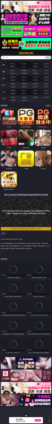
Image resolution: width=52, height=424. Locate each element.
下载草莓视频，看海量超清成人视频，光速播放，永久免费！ (30, 229)
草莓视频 (35, 97)
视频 (3, 72)
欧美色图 (35, 84)
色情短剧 (24, 100)
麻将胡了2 (13, 66)
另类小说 (24, 93)
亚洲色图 (24, 84)
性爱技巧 (46, 93)
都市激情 (13, 90)
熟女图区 (35, 87)
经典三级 (24, 80)
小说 (3, 92)
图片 (3, 85)
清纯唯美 (24, 87)
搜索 (48, 57)
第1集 (3, 233)
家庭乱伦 (24, 90)
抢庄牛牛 (46, 66)
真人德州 (24, 63)
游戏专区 (46, 63)
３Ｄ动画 (46, 70)
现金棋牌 (35, 66)
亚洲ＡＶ (13, 70)
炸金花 (24, 66)
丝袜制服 (24, 73)
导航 (3, 98)
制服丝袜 (13, 80)
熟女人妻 (13, 73)
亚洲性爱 (13, 77)
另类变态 (46, 80)
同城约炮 (13, 97)
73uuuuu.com (26, 53)
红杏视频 (13, 100)
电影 (3, 78)
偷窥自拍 (13, 84)
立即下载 (37, 420)
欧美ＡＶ (35, 70)
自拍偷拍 (24, 70)
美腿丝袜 (13, 87)
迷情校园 (13, 93)
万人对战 (35, 63)
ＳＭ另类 (46, 73)
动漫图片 (46, 84)
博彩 (3, 65)
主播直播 (35, 73)
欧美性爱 (46, 77)
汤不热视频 (46, 97)
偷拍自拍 (24, 77)
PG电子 (13, 63)
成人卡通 (35, 77)
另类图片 (46, 87)
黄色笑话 (35, 93)
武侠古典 (46, 90)
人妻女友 (35, 90)
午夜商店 (24, 97)
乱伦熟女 (35, 80)
